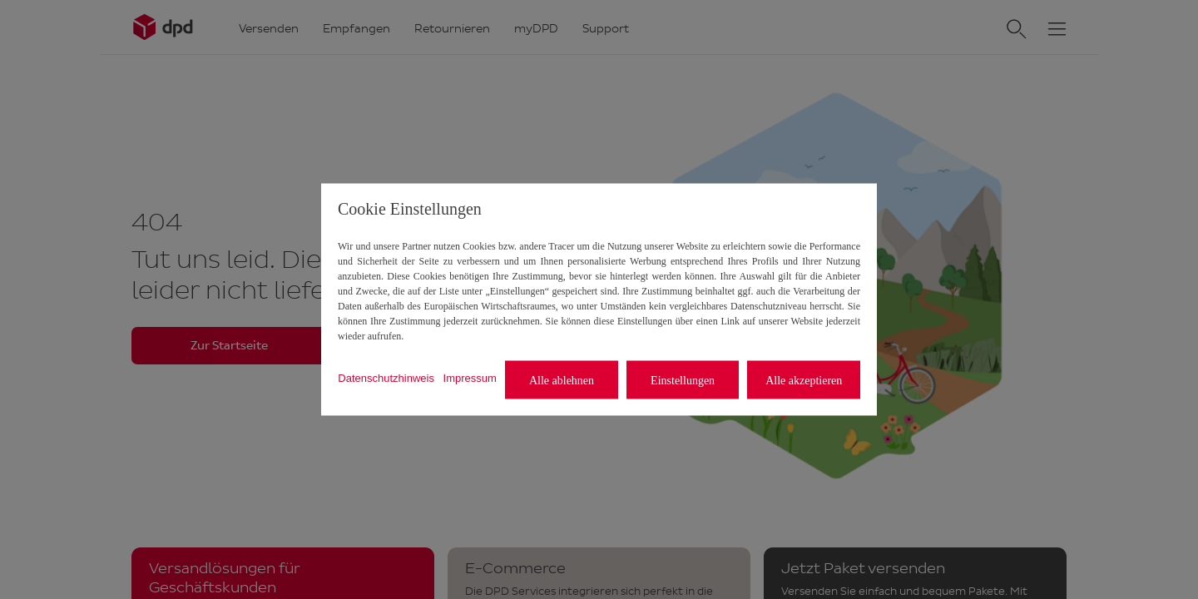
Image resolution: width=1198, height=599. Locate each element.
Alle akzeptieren (803, 380)
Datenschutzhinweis (386, 377)
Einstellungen (683, 380)
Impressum (470, 377)
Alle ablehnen (561, 380)
